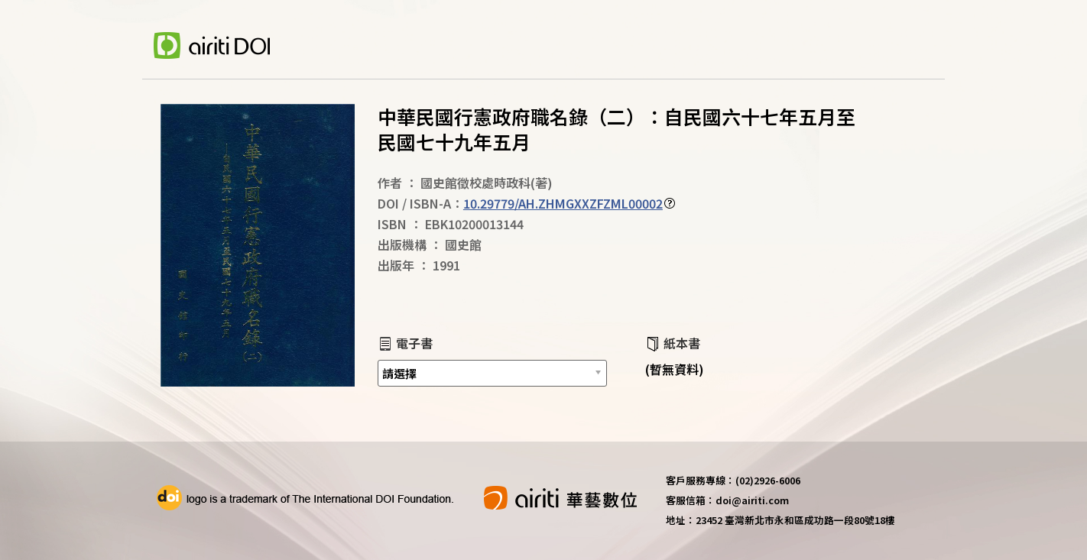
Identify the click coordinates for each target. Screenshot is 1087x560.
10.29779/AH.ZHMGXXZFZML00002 (563, 203)
